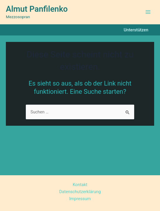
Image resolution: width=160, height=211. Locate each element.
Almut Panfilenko (37, 9)
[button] (136, 30)
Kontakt (80, 184)
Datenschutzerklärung (80, 191)
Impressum (80, 198)
